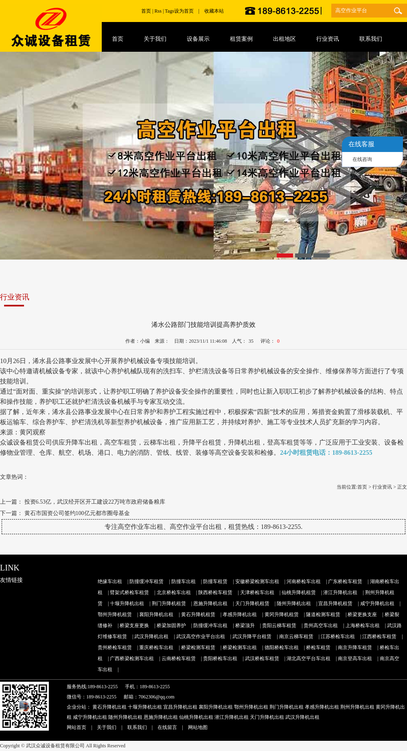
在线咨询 (362, 159)
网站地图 (198, 727)
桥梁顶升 (245, 625)
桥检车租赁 (318, 647)
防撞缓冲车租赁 (146, 581)
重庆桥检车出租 (156, 647)
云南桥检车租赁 (179, 658)
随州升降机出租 (294, 603)
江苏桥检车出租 (338, 636)
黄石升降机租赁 (198, 614)
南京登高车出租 (355, 658)
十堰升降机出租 (127, 603)
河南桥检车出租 (304, 581)
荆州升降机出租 (357, 707)
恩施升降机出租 (210, 603)
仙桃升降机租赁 (299, 592)
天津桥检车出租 (257, 592)
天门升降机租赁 (252, 603)
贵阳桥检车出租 (220, 658)
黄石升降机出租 (109, 707)
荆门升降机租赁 (169, 603)
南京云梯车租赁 (296, 636)
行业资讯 (382, 487)
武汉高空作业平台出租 (200, 636)
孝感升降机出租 (240, 614)
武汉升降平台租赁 (251, 636)
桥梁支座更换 (134, 625)
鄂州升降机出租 (251, 707)
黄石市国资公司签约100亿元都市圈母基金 (77, 513)
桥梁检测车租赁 (198, 647)
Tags (169, 11)
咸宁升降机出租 (377, 603)
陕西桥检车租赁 (215, 592)
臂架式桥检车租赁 (129, 592)
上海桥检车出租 (363, 625)
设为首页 (184, 11)
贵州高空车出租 (321, 625)
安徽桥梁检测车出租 (257, 581)
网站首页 (76, 727)
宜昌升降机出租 (180, 707)
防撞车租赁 (215, 581)
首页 (146, 11)
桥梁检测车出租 (240, 647)
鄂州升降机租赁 (115, 614)
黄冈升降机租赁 (282, 614)
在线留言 (167, 727)
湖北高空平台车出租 (308, 658)
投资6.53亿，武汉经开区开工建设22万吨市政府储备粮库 (95, 502)
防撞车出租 (183, 581)
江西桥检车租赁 (379, 636)
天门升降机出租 (267, 717)
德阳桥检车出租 (282, 647)
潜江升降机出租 (340, 592)
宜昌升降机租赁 (335, 603)
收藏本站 (214, 11)
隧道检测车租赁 (323, 614)
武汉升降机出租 (151, 636)
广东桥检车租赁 (345, 581)
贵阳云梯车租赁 (279, 625)
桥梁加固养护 (171, 625)
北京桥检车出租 (174, 592)
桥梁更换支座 (362, 614)
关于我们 (106, 727)
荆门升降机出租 (286, 707)
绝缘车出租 (110, 581)
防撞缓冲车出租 (210, 625)
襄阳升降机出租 (156, 614)
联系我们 (137, 727)
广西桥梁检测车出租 (132, 658)
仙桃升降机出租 (196, 717)
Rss (158, 11)
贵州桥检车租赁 (115, 647)
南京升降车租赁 (355, 647)
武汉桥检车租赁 (262, 658)
